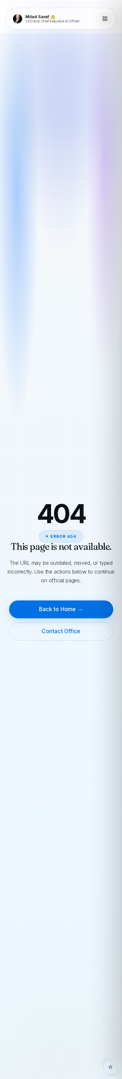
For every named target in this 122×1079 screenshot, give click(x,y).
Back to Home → (61, 609)
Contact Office (61, 631)
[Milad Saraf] (52, 19)
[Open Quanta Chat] (110, 1067)
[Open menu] (105, 19)
